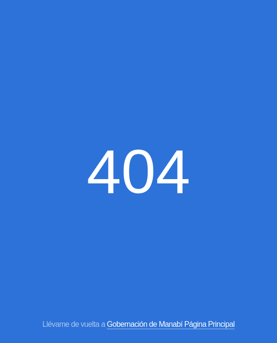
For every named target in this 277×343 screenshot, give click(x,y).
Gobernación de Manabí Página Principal (170, 324)
